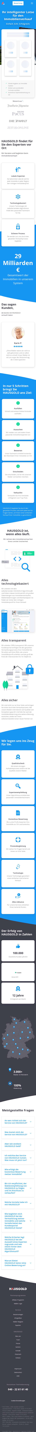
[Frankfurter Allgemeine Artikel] (18, 106)
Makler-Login (18, 1303)
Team (18, 1340)
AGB (18, 1376)
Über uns (18, 1336)
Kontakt (18, 1351)
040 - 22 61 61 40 (18, 1389)
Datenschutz (18, 1372)
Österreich (18, 1354)
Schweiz (18, 1358)
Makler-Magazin (18, 1322)
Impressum (18, 1369)
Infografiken (18, 1318)
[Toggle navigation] (31, 3)
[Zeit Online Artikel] (18, 127)
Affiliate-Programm (18, 1300)
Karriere (18, 1347)
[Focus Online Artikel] (18, 113)
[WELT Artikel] (18, 121)
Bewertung (18, 3)
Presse (18, 1343)
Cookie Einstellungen (18, 1401)
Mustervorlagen (18, 1314)
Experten (18, 1325)
